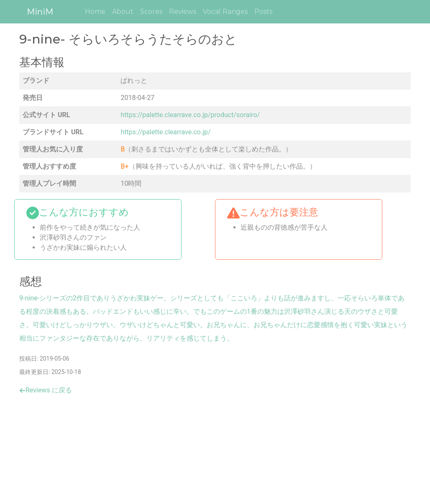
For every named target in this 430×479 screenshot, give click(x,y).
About (122, 11)
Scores (151, 11)
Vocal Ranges (225, 11)
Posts (263, 11)
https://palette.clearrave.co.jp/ (165, 132)
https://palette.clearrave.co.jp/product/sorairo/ (190, 115)
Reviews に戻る (45, 390)
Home (95, 11)
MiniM (40, 12)
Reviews (182, 11)
